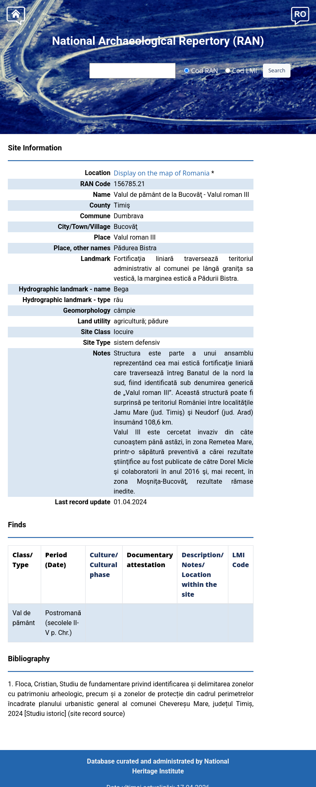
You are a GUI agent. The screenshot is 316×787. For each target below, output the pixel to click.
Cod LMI (241, 70)
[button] (300, 15)
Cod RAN (201, 70)
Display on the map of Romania (161, 173)
